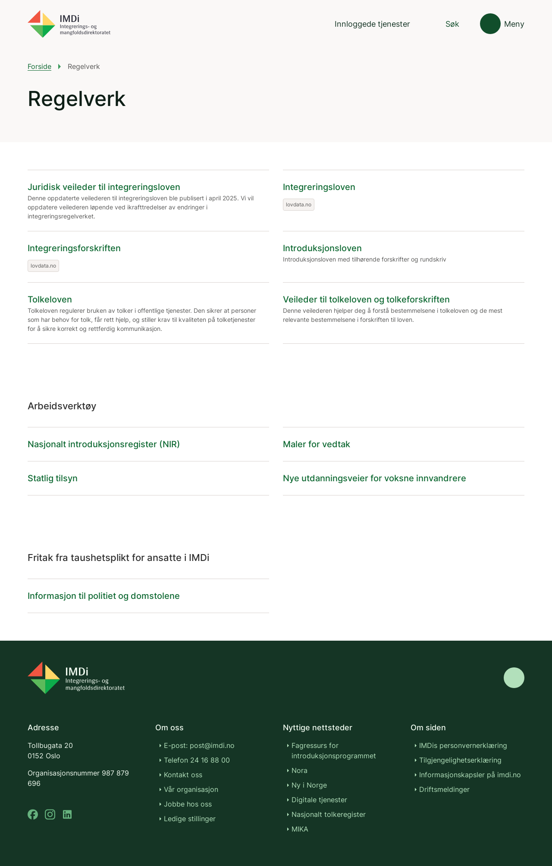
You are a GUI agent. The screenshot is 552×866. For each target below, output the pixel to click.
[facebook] (33, 814)
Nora (299, 770)
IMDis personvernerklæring (463, 745)
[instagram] (50, 814)
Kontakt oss (183, 774)
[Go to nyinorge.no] (76, 677)
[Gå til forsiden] (69, 24)
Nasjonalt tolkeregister (329, 814)
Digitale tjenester (319, 799)
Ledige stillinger (190, 818)
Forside (39, 66)
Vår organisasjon (191, 789)
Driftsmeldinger (444, 789)
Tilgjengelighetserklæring (460, 760)
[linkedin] (67, 814)
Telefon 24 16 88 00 (197, 760)
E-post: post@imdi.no (199, 745)
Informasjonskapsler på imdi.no (470, 774)
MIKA (300, 829)
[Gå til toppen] (514, 677)
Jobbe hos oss (188, 804)
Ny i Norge (309, 785)
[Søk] (445, 24)
